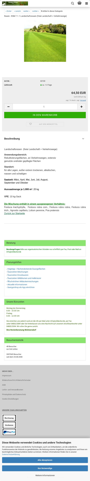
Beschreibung (12, 138)
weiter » (26, 11)
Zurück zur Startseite (14, 213)
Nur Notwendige (45, 468)
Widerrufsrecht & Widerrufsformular (16, 380)
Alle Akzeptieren (45, 460)
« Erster (8, 11)
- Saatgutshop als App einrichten (20, 287)
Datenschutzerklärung (11, 454)
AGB (4, 385)
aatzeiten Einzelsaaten (18, 275)
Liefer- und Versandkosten (12, 390)
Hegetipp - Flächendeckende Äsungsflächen (26, 269)
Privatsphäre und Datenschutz (14, 394)
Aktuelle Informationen (17, 284)
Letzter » (35, 11)
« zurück (17, 11)
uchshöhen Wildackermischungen (23, 281)
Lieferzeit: (8, 85)
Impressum (6, 376)
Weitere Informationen (45, 475)
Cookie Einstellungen (10, 399)
